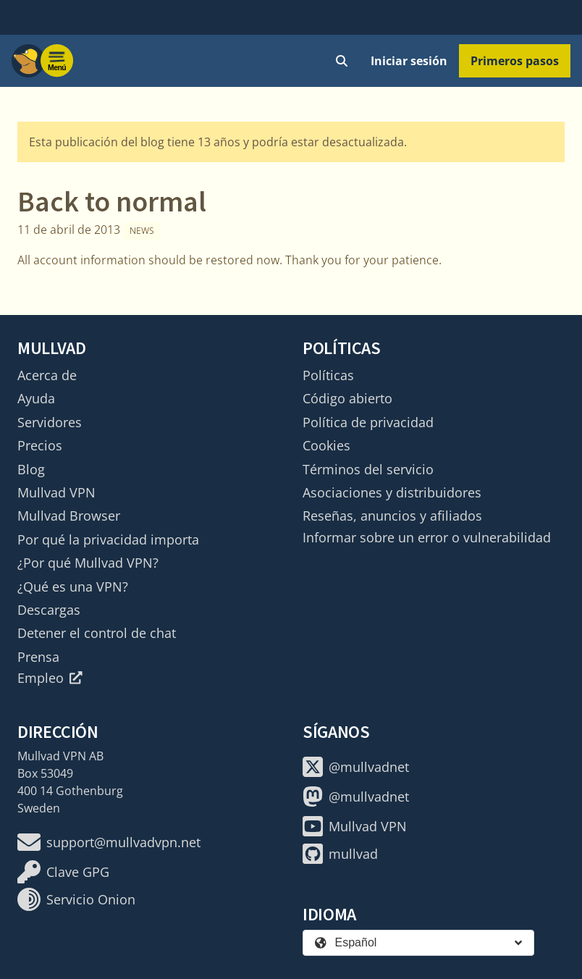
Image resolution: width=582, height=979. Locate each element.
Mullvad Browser (68, 515)
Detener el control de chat (96, 633)
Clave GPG (63, 871)
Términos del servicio (368, 469)
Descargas (48, 609)
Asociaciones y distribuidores (392, 492)
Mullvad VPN (56, 492)
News (142, 230)
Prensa (38, 656)
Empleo (50, 677)
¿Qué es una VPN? (72, 586)
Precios (39, 445)
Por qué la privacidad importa (108, 539)
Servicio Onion (76, 899)
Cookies (326, 445)
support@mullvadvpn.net (109, 842)
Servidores (49, 422)
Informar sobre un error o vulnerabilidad (427, 537)
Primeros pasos (515, 61)
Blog (31, 469)
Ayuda (36, 398)
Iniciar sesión (409, 61)
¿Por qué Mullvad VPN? (88, 562)
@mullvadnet (356, 766)
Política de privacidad (368, 422)
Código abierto (347, 398)
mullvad (340, 853)
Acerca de (47, 375)
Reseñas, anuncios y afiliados (392, 515)
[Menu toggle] (57, 60)
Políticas (328, 375)
